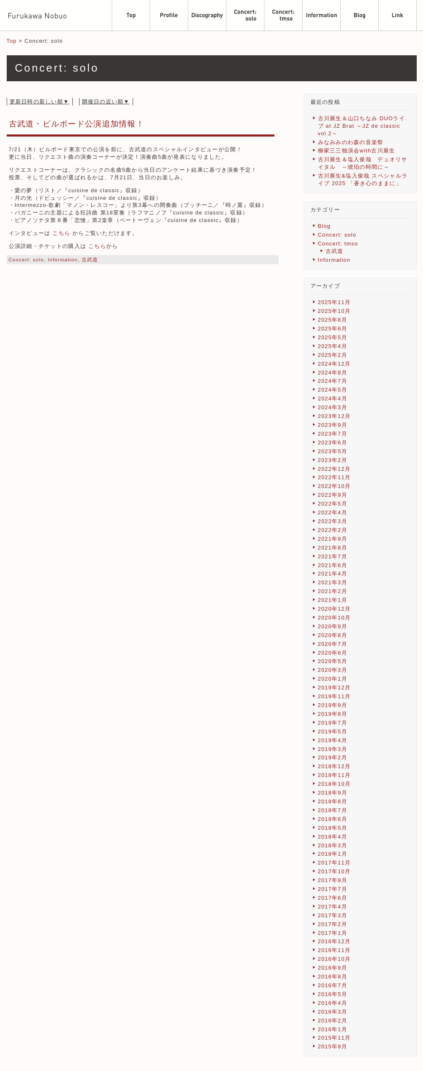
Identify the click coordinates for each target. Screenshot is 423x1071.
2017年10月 (334, 871)
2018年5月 (333, 828)
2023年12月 (334, 416)
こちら (61, 233)
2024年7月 (333, 381)
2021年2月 (333, 591)
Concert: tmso (338, 243)
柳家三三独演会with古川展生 (356, 150)
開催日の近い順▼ (106, 101)
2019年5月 (333, 731)
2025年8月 (333, 320)
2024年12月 (334, 364)
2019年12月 (334, 687)
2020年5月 (333, 661)
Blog (324, 226)
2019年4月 (333, 740)
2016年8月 (333, 976)
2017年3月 (333, 915)
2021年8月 (333, 548)
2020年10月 (334, 617)
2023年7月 (333, 434)
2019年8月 (333, 714)
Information (63, 259)
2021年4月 (333, 573)
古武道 (90, 259)
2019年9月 (333, 705)
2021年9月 (333, 539)
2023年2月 (333, 460)
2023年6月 (333, 442)
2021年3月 (333, 582)
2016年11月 (334, 950)
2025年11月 (334, 302)
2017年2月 (333, 924)
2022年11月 (334, 477)
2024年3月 (333, 407)
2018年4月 (333, 837)
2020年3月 (333, 670)
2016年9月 (333, 968)
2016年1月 (333, 1029)
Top (12, 41)
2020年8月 (333, 635)
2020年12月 (334, 609)
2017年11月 (334, 862)
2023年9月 (333, 425)
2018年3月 (333, 845)
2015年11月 (334, 1038)
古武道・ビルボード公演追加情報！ (76, 123)
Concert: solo (26, 259)
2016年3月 (333, 1012)
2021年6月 (333, 565)
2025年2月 (333, 355)
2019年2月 (333, 757)
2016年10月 (334, 959)
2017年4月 (333, 906)
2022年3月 (333, 521)
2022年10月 (334, 486)
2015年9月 (333, 1046)
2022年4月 (333, 512)
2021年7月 (333, 556)
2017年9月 (333, 880)
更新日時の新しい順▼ (39, 101)
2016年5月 (333, 994)
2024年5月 (333, 390)
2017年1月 (333, 933)
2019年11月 (334, 696)
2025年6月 (333, 328)
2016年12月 (334, 941)
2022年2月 (333, 530)
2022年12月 (334, 469)
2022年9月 (333, 495)
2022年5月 (333, 504)
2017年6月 (333, 898)
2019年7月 (333, 723)
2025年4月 (333, 346)
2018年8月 (333, 801)
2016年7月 (333, 985)
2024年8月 (333, 372)
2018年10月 (334, 784)
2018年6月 (333, 819)
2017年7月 (333, 889)
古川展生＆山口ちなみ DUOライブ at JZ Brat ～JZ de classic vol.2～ (361, 126)
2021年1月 (333, 600)
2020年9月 (333, 626)
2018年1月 (333, 854)
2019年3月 (333, 749)
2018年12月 (334, 766)
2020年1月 (333, 679)
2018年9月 (333, 793)
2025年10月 (334, 311)
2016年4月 (333, 1003)
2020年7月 (333, 644)
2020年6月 (333, 653)
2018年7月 (333, 810)
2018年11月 (334, 775)
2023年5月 (333, 451)
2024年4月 (333, 398)
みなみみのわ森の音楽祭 (351, 142)
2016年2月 (333, 1020)
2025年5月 (333, 337)
